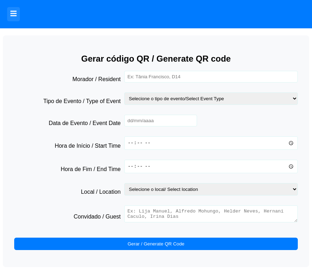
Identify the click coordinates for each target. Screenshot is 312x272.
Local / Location (101, 192)
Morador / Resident (96, 79)
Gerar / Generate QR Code (155, 246)
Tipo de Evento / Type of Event (82, 101)
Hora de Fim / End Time (91, 169)
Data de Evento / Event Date (85, 123)
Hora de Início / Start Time (88, 146)
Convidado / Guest (97, 218)
